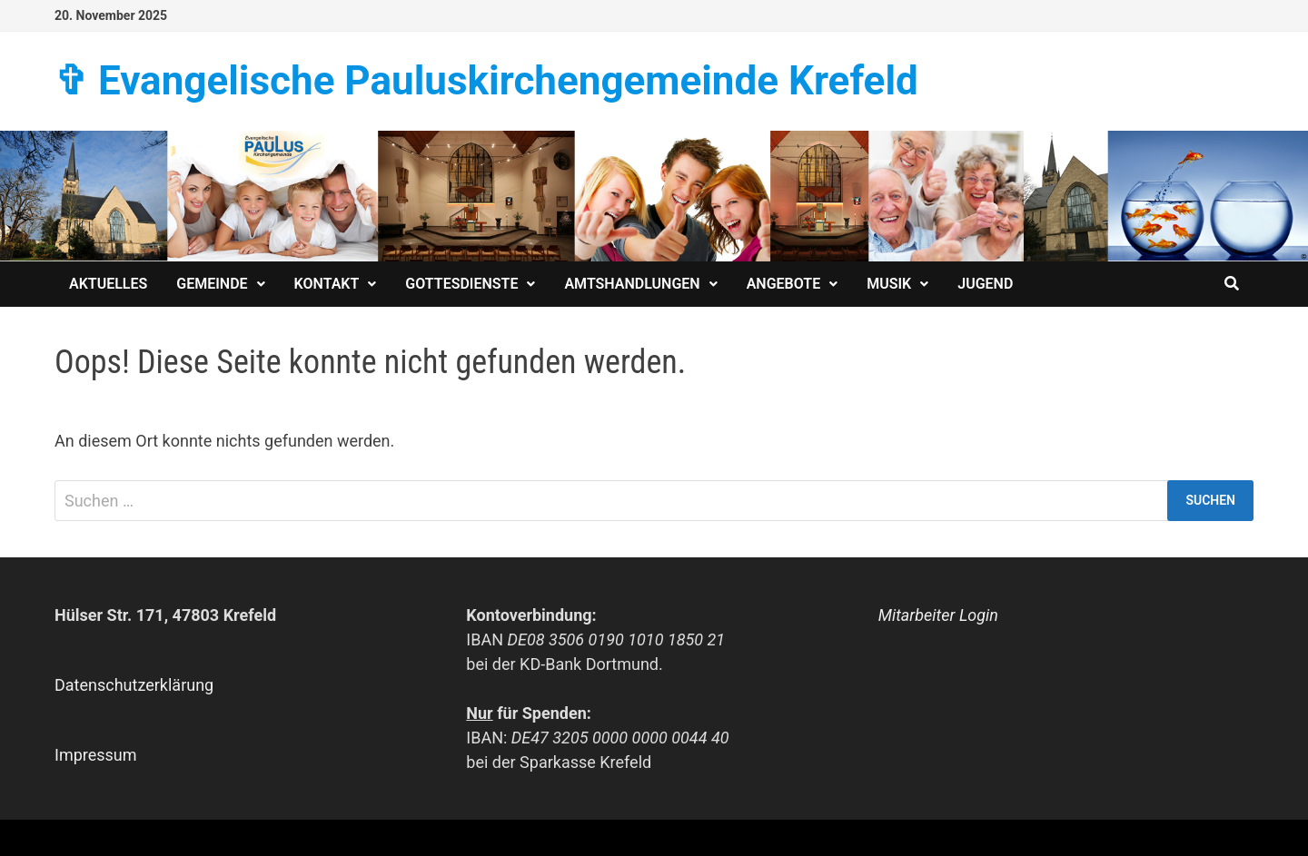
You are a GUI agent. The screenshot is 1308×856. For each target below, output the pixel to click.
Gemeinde (211, 283)
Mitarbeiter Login (938, 615)
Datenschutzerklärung (133, 684)
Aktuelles (108, 283)
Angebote (784, 283)
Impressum (95, 754)
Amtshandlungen (631, 283)
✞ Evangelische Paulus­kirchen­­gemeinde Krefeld (486, 80)
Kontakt (327, 283)
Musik (889, 283)
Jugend (985, 283)
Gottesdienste (461, 283)
